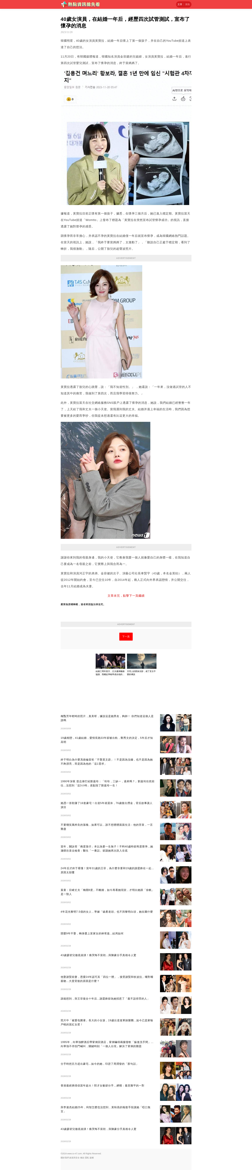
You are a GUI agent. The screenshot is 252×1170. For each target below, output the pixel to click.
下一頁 (126, 636)
